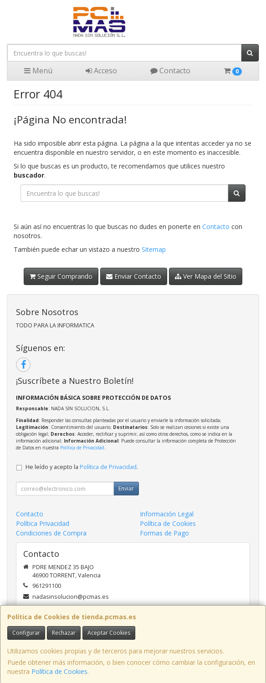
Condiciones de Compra (51, 533)
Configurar (26, 633)
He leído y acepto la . (82, 467)
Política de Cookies (59, 671)
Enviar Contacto (133, 276)
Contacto (170, 71)
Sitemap (154, 249)
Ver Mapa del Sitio (205, 276)
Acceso (101, 71)
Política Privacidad (42, 523)
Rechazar (64, 633)
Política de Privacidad (82, 447)
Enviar (126, 488)
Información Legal (167, 514)
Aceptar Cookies (108, 633)
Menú (38, 71)
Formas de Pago (164, 533)
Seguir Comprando (61, 276)
